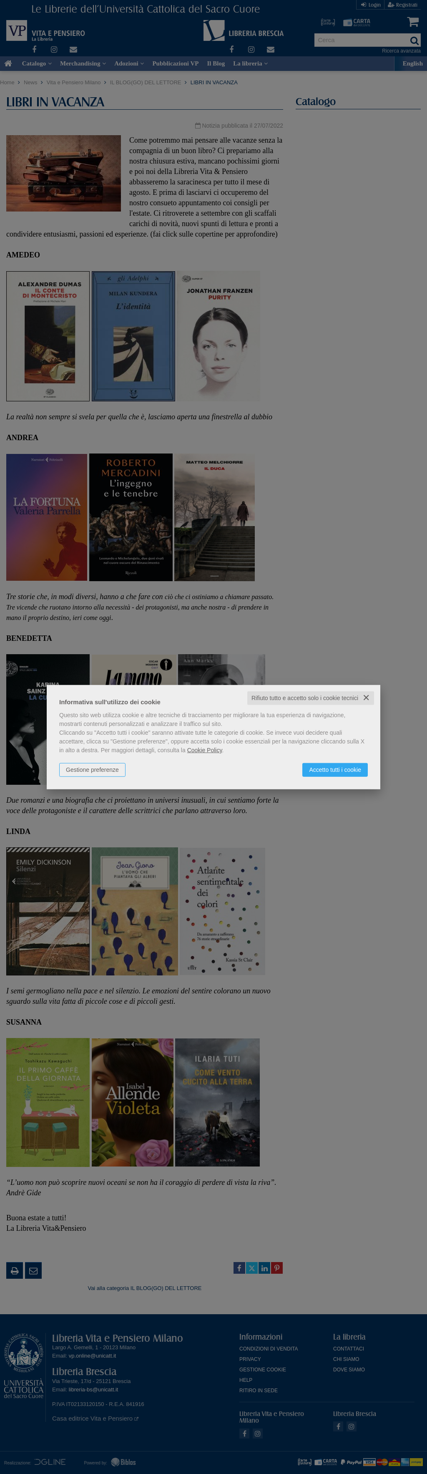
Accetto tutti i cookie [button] (335, 769)
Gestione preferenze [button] (92, 769)
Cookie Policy (204, 750)
